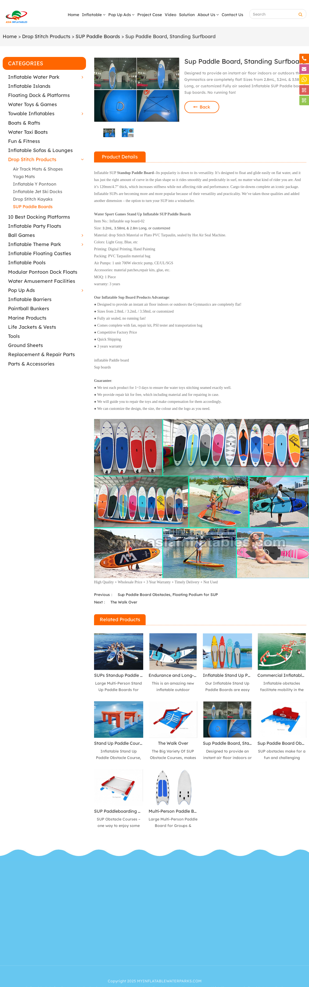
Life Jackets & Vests (32, 327)
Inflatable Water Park (33, 77)
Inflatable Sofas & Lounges (40, 150)
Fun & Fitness (24, 141)
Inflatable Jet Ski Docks (37, 191)
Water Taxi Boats (28, 132)
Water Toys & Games (32, 104)
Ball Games (21, 235)
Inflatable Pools (27, 262)
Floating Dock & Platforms (39, 95)
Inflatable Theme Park (34, 244)
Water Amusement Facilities (41, 281)
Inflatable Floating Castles (39, 253)
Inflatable (94, 14)
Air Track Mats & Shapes (38, 169)
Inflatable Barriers (30, 299)
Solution (187, 14)
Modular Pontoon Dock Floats (42, 272)
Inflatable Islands (29, 86)
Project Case (149, 14)
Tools (14, 336)
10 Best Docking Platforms (39, 217)
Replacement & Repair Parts (41, 354)
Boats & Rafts (24, 123)
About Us (208, 14)
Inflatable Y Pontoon (34, 184)
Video (170, 14)
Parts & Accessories (31, 364)
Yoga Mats (24, 176)
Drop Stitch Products (46, 36)
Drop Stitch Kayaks (33, 199)
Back (201, 107)
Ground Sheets (25, 345)
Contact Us (232, 14)
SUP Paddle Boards (98, 36)
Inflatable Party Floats (34, 226)
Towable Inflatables (31, 113)
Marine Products (27, 318)
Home (73, 14)
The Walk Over (123, 602)
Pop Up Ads (121, 14)
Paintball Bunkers (28, 308)
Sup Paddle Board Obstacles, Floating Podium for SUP (168, 594)
